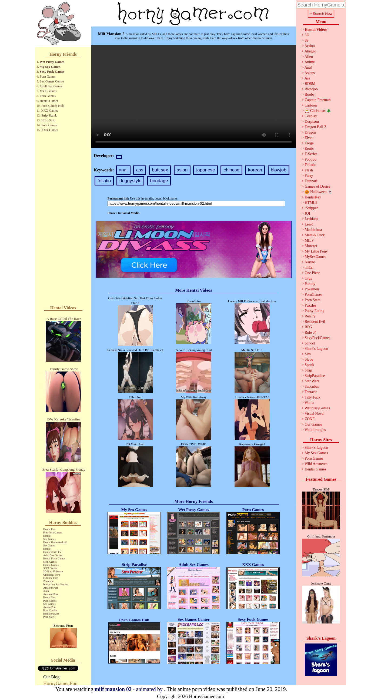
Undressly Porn (51, 574)
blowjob (278, 169)
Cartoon (311, 105)
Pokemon (312, 289)
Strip (308, 370)
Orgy (308, 278)
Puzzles (310, 305)
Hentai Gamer (49, 101)
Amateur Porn (50, 587)
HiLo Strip (48, 120)
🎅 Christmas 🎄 (318, 111)
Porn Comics (50, 610)
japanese (205, 169)
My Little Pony (316, 251)
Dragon (310, 132)
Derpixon (312, 122)
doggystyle (130, 180)
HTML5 (311, 203)
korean (255, 169)
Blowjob (311, 89)
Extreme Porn (50, 577)
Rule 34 (310, 332)
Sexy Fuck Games (52, 72)
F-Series (311, 154)
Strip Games (50, 561)
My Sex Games (50, 67)
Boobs (309, 94)
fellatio (104, 180)
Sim (308, 354)
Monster (311, 246)
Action (310, 46)
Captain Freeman (317, 100)
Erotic (309, 149)
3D (307, 35)
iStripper (311, 208)
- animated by (129, 689)
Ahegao (310, 51)
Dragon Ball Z (315, 127)
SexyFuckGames (317, 338)
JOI (307, 213)
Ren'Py (310, 316)
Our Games (313, 424)
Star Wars (312, 381)
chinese (231, 169)
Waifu (309, 403)
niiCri (309, 268)
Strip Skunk (49, 115)
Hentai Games (51, 564)
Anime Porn (49, 607)
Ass (307, 78)
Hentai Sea (49, 597)
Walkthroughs (315, 430)
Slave (309, 359)
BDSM (310, 84)
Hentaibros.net (51, 613)
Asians (310, 73)
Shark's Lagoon (316, 349)
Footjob (310, 159)
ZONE (310, 419)
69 (306, 40)
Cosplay (311, 116)
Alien (309, 57)
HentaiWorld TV (52, 551)
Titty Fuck (312, 397)
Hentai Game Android (55, 542)
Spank (309, 365)
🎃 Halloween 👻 (318, 192)
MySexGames (315, 257)
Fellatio (310, 165)
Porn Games (48, 76)
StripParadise (315, 376)
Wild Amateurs (316, 464)
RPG (308, 327)
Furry (309, 176)
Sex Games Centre (52, 81)
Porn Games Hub (52, 106)
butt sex (160, 169)
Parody (310, 284)
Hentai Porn (49, 529)
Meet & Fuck (315, 235)
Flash (309, 170)
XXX (46, 590)
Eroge (309, 143)
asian (182, 169)
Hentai (47, 535)
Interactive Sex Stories (55, 584)
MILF (309, 240)
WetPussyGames (317, 408)
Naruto (310, 262)
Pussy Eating (314, 311)
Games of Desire (317, 186)
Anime (310, 62)
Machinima (313, 230)
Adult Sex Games (50, 86)
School (310, 343)
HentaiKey (313, 197)
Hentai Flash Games (54, 558)
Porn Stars (48, 616)
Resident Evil (315, 322)
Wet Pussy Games (52, 62)
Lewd (309, 224)
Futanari (311, 181)
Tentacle (311, 392)
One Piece (312, 273)
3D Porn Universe (53, 571)
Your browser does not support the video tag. (193, 96)
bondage (159, 180)
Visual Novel (314, 414)
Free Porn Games (52, 532)
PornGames (313, 295)
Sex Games (49, 539)
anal (123, 169)
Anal (308, 67)
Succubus (312, 386)
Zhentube (48, 581)
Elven (309, 138)
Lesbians (311, 219)
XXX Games (48, 91)
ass (139, 169)
